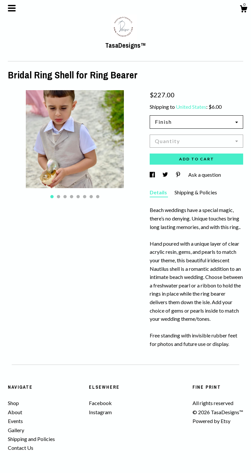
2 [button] (58, 196)
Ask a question (204, 174)
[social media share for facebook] (153, 174)
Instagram (100, 412)
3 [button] (65, 196)
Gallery (16, 430)
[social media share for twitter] (165, 174)
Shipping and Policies (31, 439)
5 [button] (78, 196)
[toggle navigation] (12, 8)
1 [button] (52, 196)
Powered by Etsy (211, 421)
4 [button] (71, 196)
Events (15, 421)
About (15, 412)
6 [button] (84, 196)
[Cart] (243, 10)
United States (191, 107)
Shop (13, 403)
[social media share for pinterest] (179, 174)
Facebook (100, 403)
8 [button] (97, 196)
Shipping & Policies (196, 192)
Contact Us (20, 448)
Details (159, 192)
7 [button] (91, 196)
